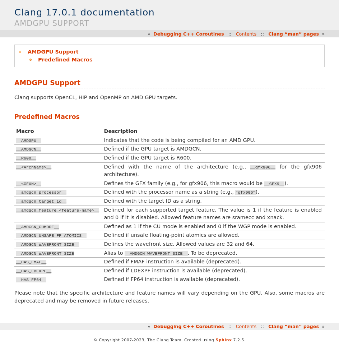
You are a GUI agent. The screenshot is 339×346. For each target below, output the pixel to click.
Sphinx (223, 340)
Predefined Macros (65, 60)
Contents (246, 34)
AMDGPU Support (53, 52)
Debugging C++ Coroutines (188, 34)
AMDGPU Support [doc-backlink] (47, 83)
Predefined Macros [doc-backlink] (47, 116)
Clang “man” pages (293, 34)
